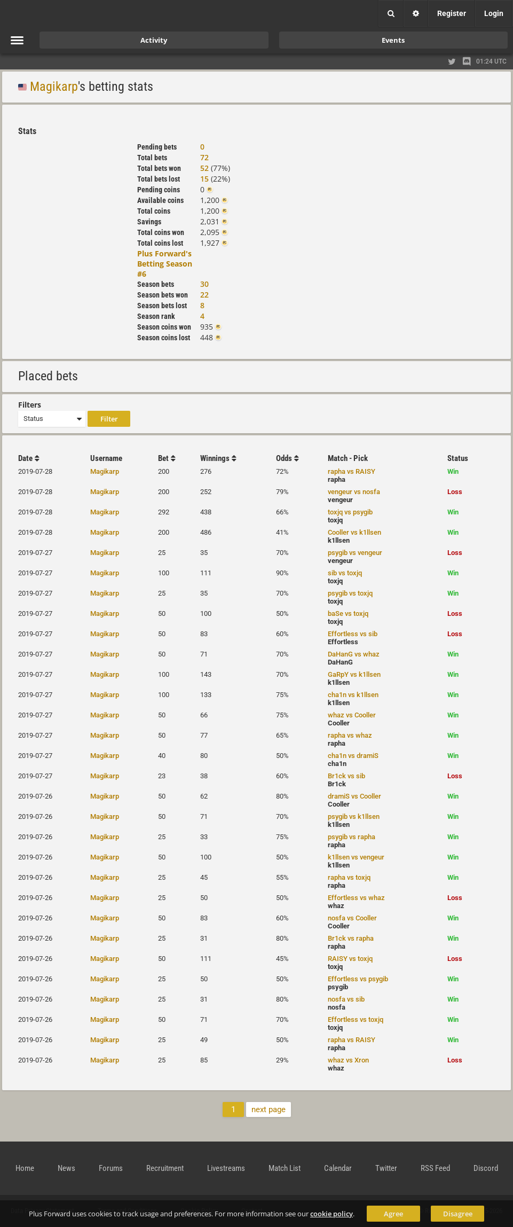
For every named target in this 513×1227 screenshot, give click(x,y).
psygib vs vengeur (355, 553)
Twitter (386, 1168)
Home (24, 1168)
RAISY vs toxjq (350, 959)
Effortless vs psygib (358, 979)
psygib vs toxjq (350, 593)
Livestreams (226, 1168)
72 (204, 157)
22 (204, 295)
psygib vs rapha (351, 837)
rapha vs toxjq (349, 877)
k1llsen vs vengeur (356, 857)
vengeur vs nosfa (354, 492)
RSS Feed (435, 1168)
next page (268, 1109)
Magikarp (54, 86)
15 (204, 179)
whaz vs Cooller (352, 715)
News (66, 1168)
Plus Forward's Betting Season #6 (164, 263)
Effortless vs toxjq (355, 1019)
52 (204, 168)
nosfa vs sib (346, 999)
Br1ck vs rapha (351, 938)
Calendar (338, 1168)
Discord (485, 1168)
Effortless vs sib (352, 634)
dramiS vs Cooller (354, 796)
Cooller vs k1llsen (354, 532)
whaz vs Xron (348, 1060)
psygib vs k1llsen (354, 816)
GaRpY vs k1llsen (354, 674)
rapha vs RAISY (351, 471)
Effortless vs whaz (356, 898)
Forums (111, 1168)
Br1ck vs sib (346, 776)
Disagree (457, 1213)
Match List (285, 1168)
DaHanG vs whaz (354, 654)
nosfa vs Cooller (352, 918)
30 (204, 284)
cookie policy (331, 1213)
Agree (393, 1213)
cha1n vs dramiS (353, 756)
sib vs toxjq (345, 573)
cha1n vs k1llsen (353, 695)
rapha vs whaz (350, 735)
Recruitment (165, 1168)
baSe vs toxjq (348, 613)
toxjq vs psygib (350, 512)
